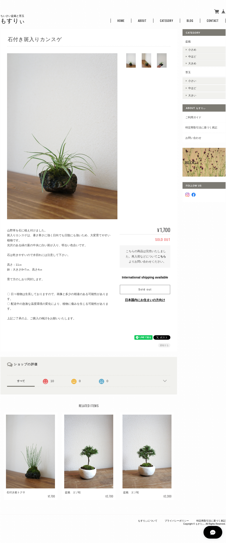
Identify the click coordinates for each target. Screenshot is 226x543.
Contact (213, 20)
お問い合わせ (193, 136)
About (142, 20)
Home (120, 20)
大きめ (192, 63)
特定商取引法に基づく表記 (201, 126)
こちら (161, 256)
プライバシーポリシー (177, 520)
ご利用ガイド (193, 115)
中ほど (192, 56)
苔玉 (188, 71)
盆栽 (188, 41)
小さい (192, 80)
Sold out (145, 289)
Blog (190, 20)
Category (166, 20)
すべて (21, 380)
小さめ (192, 49)
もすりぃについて (147, 520)
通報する (164, 345)
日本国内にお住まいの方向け (145, 299)
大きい (192, 94)
